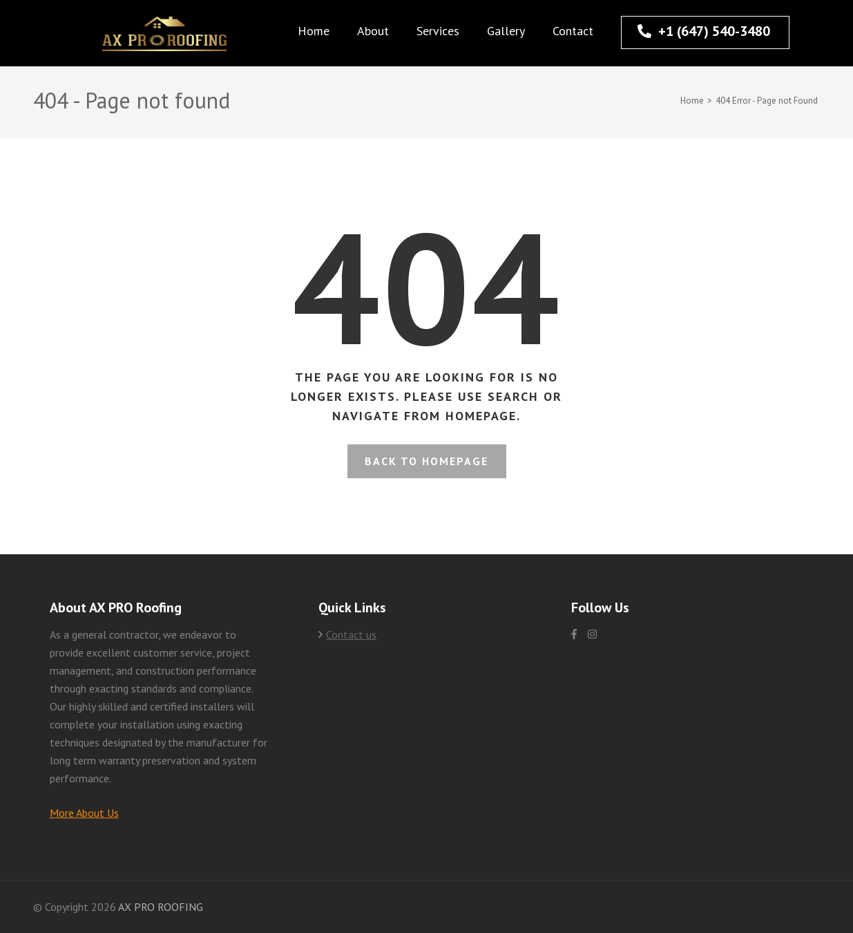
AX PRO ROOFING (160, 907)
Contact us (351, 634)
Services (437, 31)
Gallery (506, 31)
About (373, 31)
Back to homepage (426, 461)
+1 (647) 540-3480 (704, 31)
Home (313, 31)
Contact (573, 31)
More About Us (84, 813)
